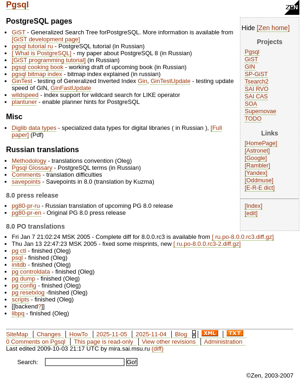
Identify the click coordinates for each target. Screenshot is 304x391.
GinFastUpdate (71, 87)
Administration (223, 341)
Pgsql (17, 4)
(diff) (158, 348)
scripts (20, 299)
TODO (253, 118)
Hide (248, 28)
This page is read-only (103, 341)
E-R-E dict (259, 188)
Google (255, 158)
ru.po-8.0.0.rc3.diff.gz (242, 236)
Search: (27, 362)
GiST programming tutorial (48, 60)
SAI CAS (256, 96)
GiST (251, 59)
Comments (26, 174)
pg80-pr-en (26, 212)
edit (251, 213)
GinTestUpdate (170, 80)
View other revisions (168, 341)
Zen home (273, 28)
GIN (250, 67)
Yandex (256, 173)
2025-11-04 (151, 334)
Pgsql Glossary (32, 167)
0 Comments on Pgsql (35, 341)
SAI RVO (256, 89)
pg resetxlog (28, 292)
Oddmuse (259, 180)
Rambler (257, 165)
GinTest (22, 80)
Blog (181, 334)
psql (17, 257)
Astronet (257, 150)
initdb (19, 264)
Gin (142, 80)
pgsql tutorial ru (32, 46)
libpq (18, 313)
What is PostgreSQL (41, 53)
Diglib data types (34, 127)
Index (253, 206)
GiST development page (45, 39)
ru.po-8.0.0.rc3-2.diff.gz (207, 243)
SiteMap (17, 334)
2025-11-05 (111, 334)
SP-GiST (256, 74)
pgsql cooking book (37, 67)
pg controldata (31, 271)
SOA (251, 104)
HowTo (78, 334)
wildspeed (25, 94)
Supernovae (260, 111)
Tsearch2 (256, 81)
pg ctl (19, 250)
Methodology (29, 160)
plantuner (24, 101)
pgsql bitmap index (37, 74)
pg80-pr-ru (26, 205)
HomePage (261, 143)
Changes (49, 334)
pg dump (23, 278)
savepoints (26, 181)
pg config (24, 285)
